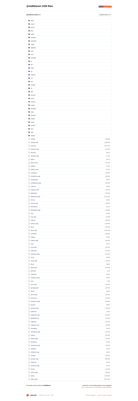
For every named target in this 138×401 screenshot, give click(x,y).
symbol (33, 125)
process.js (34, 298)
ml (31, 71)
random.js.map (35, 315)
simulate (33, 108)
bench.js (33, 152)
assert (32, 24)
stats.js (33, 335)
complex (33, 37)
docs (32, 51)
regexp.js (33, 321)
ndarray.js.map (35, 254)
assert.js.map (35, 149)
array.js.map (34, 142)
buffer (32, 34)
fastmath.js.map (35, 210)
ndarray (33, 74)
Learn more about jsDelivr (104, 395)
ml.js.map (33, 247)
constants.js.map (36, 183)
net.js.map (34, 261)
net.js (32, 257)
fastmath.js (34, 206)
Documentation (91, 395)
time (32, 129)
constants (33, 41)
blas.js (33, 159)
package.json (35, 288)
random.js (34, 311)
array (32, 20)
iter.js (32, 227)
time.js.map (34, 372)
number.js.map (35, 277)
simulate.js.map (35, 332)
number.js (34, 274)
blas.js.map (34, 162)
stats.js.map (34, 338)
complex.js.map (35, 176)
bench (32, 27)
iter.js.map (34, 230)
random (33, 102)
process (33, 95)
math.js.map (34, 240)
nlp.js (32, 264)
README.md (35, 318)
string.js (33, 355)
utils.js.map (34, 379)
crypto (32, 44)
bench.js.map (35, 156)
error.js (33, 200)
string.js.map (34, 359)
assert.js (33, 146)
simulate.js (34, 328)
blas (32, 31)
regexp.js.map (35, 325)
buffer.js (33, 166)
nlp (32, 81)
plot (32, 91)
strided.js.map (35, 352)
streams (33, 115)
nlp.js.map (34, 267)
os (31, 88)
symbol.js (33, 362)
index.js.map (34, 223)
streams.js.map (35, 345)
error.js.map (34, 203)
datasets (33, 47)
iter (32, 64)
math (32, 68)
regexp (33, 105)
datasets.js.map (35, 196)
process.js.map (35, 301)
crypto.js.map (35, 189)
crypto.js (33, 186)
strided (33, 118)
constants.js (34, 179)
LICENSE (33, 233)
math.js (33, 237)
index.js (33, 220)
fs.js (32, 213)
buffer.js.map (34, 169)
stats (32, 112)
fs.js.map (33, 217)
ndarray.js (34, 250)
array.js (33, 139)
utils (32, 132)
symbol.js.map (35, 365)
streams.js (34, 342)
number (33, 85)
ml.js (32, 244)
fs (31, 61)
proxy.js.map (34, 308)
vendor (33, 135)
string (32, 122)
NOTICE (33, 271)
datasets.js (34, 193)
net (32, 78)
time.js (33, 369)
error (32, 54)
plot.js (32, 291)
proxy (32, 98)
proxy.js (33, 304)
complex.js (34, 173)
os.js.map (33, 284)
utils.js (33, 376)
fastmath (33, 58)
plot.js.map (34, 294)
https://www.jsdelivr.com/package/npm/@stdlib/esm (96, 387)
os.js (32, 281)
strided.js (33, 348)
